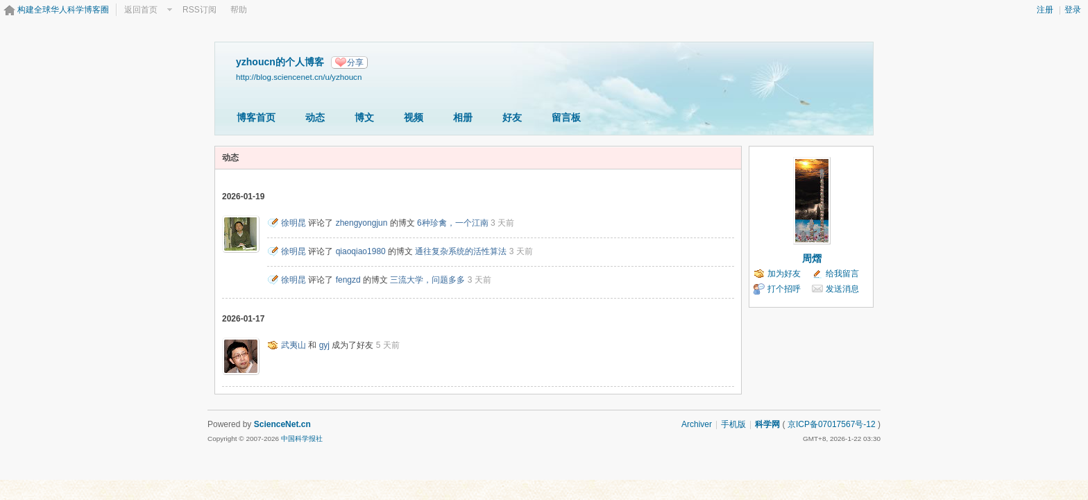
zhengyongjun (362, 223)
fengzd (348, 280)
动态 (315, 117)
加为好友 (784, 273)
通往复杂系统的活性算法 (461, 251)
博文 (364, 117)
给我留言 (842, 273)
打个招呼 (784, 289)
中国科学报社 (302, 438)
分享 (355, 62)
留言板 (566, 117)
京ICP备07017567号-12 (832, 424)
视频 (413, 117)
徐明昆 (293, 223)
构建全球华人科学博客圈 (63, 10)
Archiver (696, 424)
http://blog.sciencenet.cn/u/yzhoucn (299, 76)
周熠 (812, 258)
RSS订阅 (199, 10)
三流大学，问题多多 (427, 280)
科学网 (767, 424)
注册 (1045, 10)
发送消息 (842, 289)
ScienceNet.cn (282, 424)
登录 (1072, 10)
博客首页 (256, 117)
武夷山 (293, 345)
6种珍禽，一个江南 (452, 223)
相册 (463, 117)
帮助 (238, 10)
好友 (512, 117)
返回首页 (141, 10)
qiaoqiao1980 (361, 251)
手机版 (733, 424)
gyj (324, 345)
